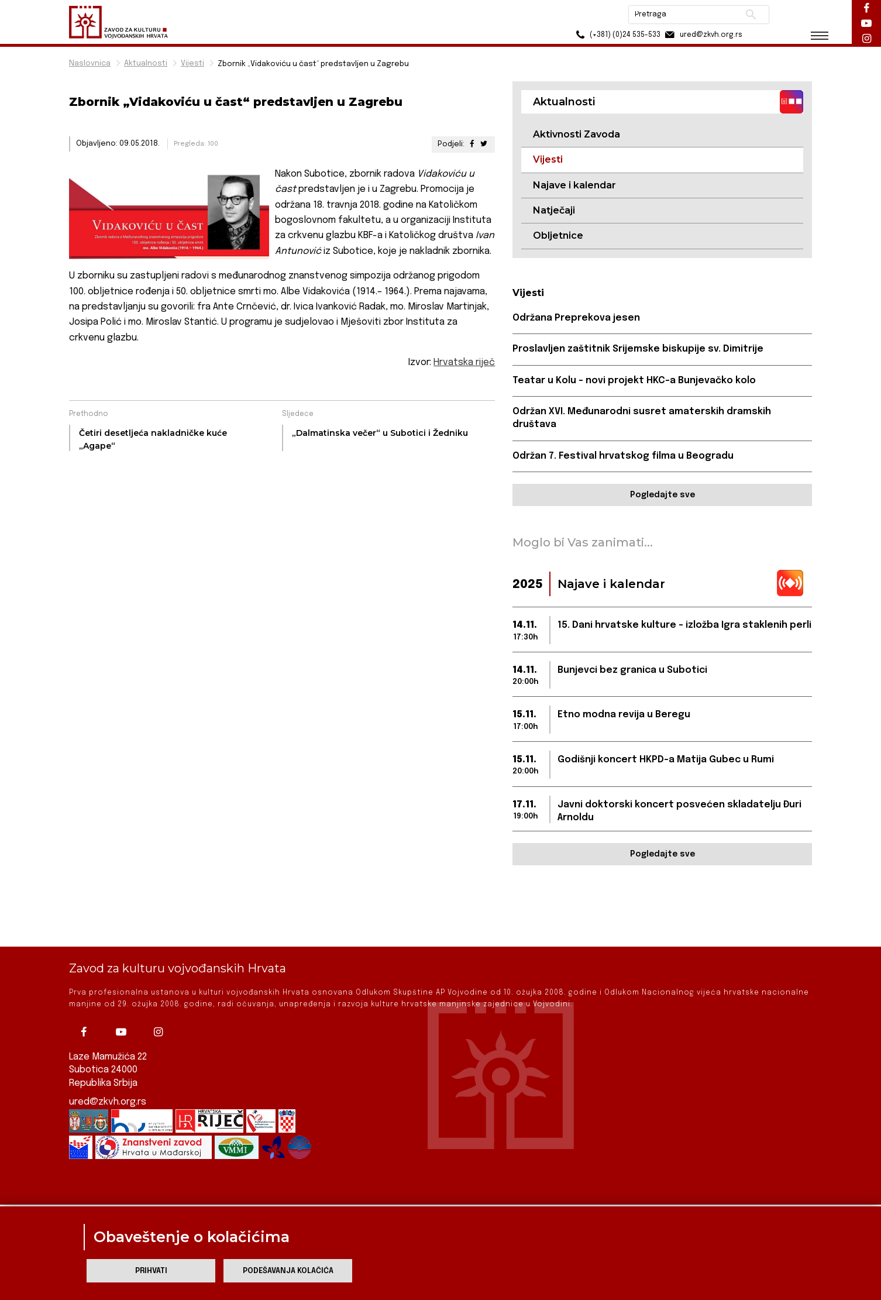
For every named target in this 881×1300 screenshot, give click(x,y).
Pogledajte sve (662, 495)
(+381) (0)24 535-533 (616, 34)
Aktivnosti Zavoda (576, 134)
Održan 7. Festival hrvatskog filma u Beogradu (623, 456)
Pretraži (751, 14)
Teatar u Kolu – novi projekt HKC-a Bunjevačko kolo (634, 381)
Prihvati (151, 1271)
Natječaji (554, 210)
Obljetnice (558, 235)
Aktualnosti (145, 63)
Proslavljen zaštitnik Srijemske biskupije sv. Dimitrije (637, 349)
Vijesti (192, 63)
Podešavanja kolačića (288, 1271)
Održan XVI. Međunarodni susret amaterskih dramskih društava (641, 418)
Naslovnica (90, 63)
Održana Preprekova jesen (576, 318)
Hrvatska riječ (464, 362)
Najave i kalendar (574, 185)
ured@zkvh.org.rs (107, 1062)
